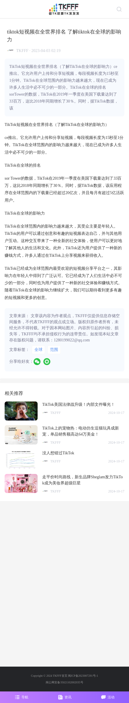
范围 (54, 349)
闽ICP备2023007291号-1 (83, 675)
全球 (38, 349)
